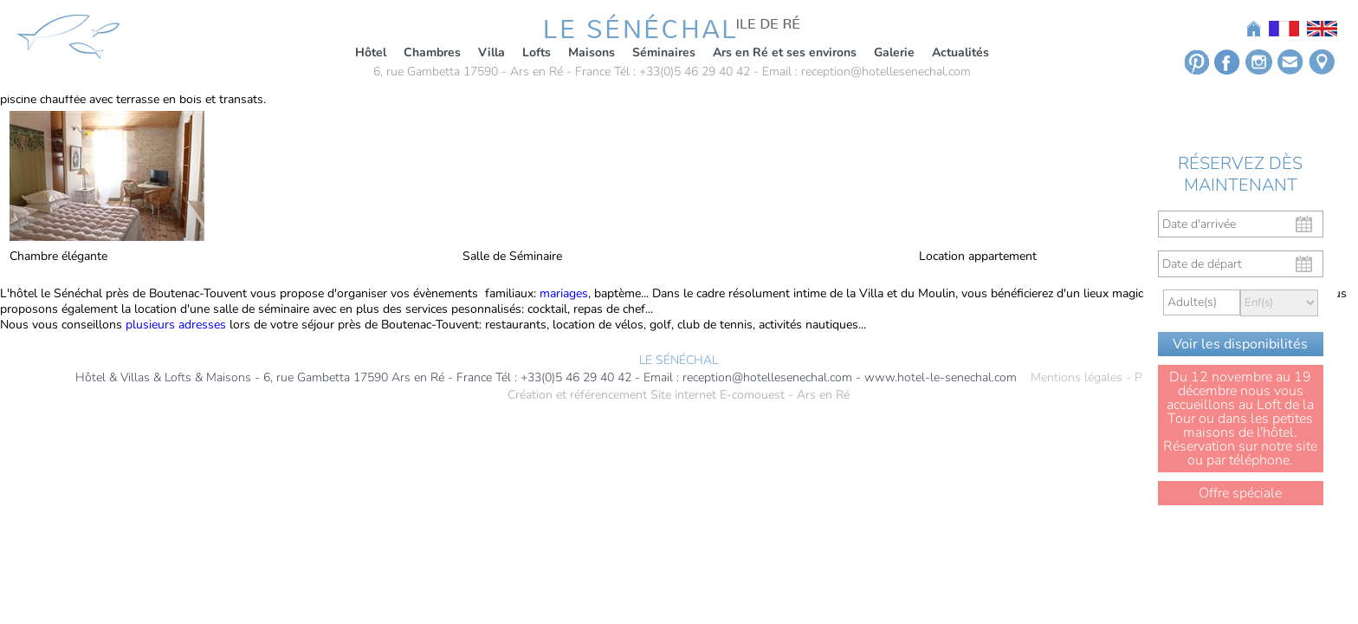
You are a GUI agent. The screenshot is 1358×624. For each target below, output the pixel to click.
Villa (491, 52)
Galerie (894, 52)
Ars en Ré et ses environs (785, 52)
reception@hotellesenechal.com (886, 71)
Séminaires (663, 52)
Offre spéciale (1240, 493)
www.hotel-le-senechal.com (940, 378)
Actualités (960, 52)
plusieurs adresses (176, 324)
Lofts (536, 52)
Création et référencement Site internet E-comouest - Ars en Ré (679, 395)
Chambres (432, 52)
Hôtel (370, 52)
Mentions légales (1076, 378)
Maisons (591, 52)
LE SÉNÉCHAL (678, 360)
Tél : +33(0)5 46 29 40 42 (682, 71)
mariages (564, 293)
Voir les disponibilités (1240, 344)
